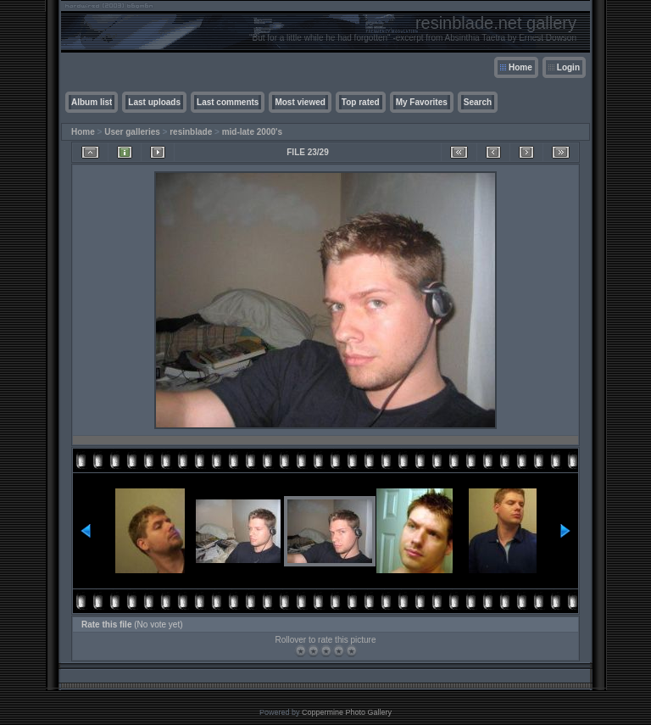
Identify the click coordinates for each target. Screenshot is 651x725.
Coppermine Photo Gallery (347, 712)
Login (568, 67)
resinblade (191, 132)
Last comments (228, 102)
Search (478, 102)
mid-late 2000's (252, 132)
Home (520, 67)
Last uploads (154, 102)
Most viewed (300, 102)
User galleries (132, 132)
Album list (91, 102)
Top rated (361, 102)
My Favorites (422, 102)
